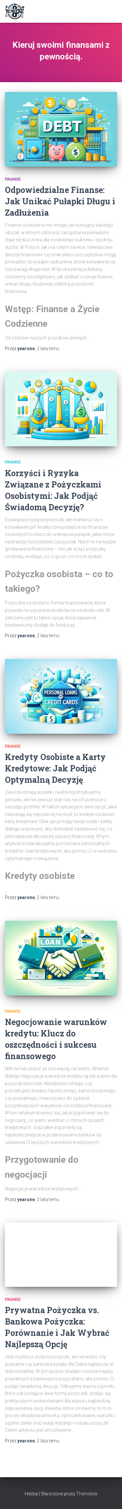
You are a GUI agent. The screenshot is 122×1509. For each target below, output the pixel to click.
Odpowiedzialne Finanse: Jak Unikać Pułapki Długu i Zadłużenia (60, 201)
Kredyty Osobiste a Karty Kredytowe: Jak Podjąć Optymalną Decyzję (55, 768)
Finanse (13, 179)
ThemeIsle (86, 1493)
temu (48, 348)
